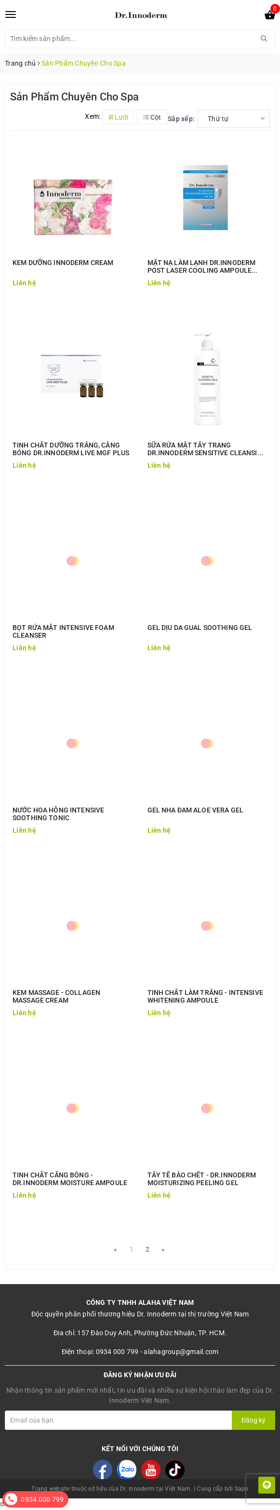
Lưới (118, 117)
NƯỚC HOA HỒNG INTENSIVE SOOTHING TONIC (58, 814)
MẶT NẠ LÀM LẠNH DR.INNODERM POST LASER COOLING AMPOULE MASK (201, 266)
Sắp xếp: (181, 119)
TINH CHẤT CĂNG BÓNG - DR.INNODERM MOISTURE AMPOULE (70, 1179)
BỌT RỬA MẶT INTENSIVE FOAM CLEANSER (63, 631)
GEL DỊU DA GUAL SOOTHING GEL (200, 627)
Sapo (242, 1488)
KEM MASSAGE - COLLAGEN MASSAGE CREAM (56, 996)
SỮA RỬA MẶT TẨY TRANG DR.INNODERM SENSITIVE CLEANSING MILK (207, 449)
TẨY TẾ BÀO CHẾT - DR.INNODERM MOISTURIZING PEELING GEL (201, 1179)
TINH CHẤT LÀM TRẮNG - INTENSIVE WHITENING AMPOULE (205, 996)
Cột (152, 117)
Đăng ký (253, 1420)
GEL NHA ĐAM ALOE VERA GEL (195, 810)
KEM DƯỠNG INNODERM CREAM (63, 262)
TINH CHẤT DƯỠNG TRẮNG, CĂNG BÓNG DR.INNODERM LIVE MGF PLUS (71, 449)
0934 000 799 (42, 1499)
